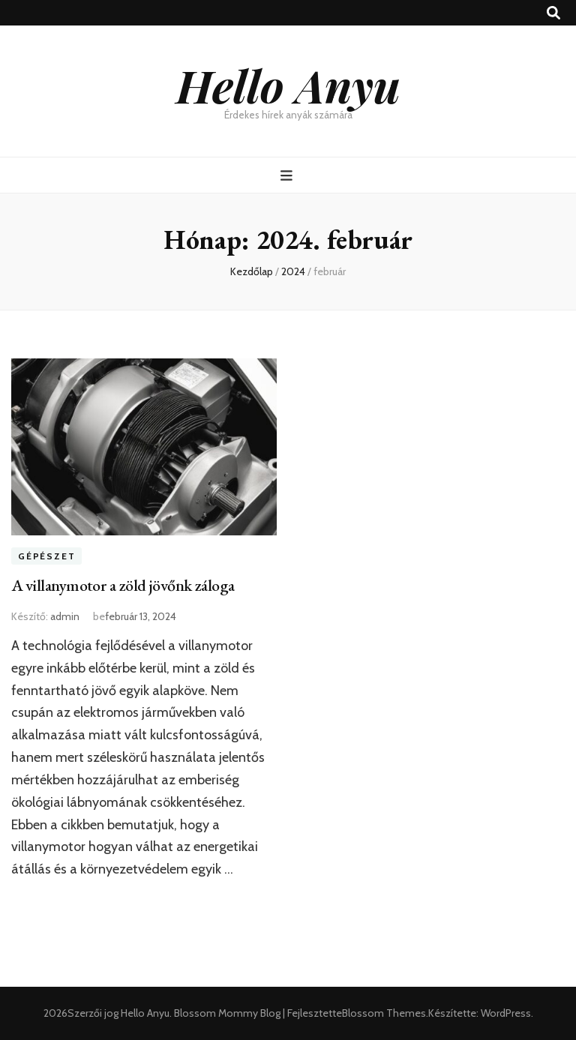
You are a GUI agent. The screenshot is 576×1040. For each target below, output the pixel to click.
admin (65, 616)
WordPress (506, 1013)
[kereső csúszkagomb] (553, 13)
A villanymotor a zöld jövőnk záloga (123, 585)
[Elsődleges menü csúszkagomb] (288, 176)
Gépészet (46, 556)
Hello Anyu (288, 85)
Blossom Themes (384, 1013)
